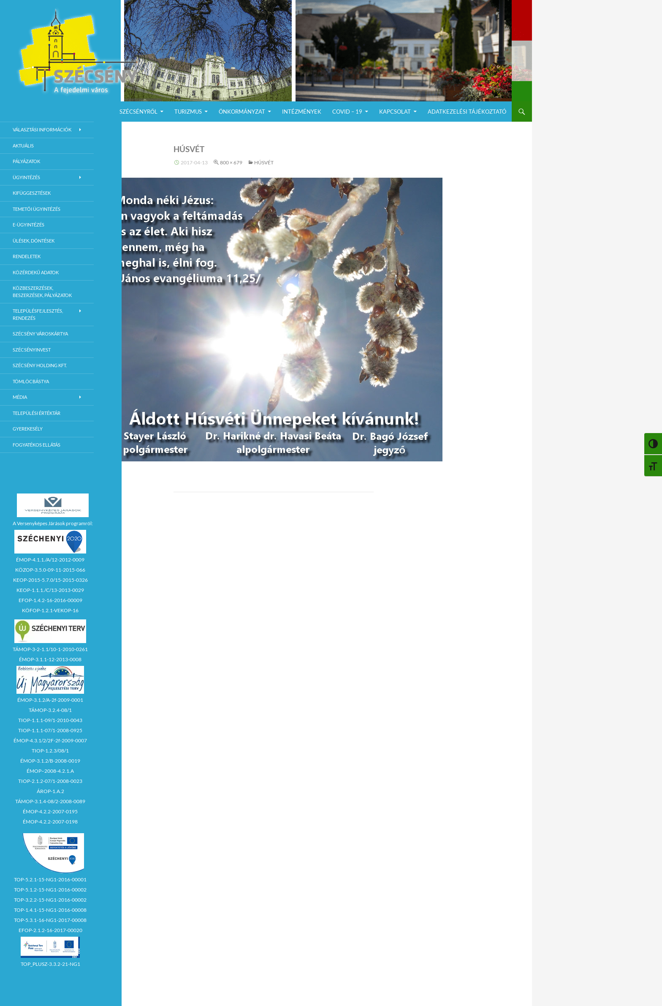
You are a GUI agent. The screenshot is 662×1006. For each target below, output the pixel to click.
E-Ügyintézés (28, 224)
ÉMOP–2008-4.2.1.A (50, 771)
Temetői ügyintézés (36, 209)
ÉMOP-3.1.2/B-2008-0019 (50, 761)
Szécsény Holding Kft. (40, 365)
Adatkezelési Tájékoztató (467, 111)
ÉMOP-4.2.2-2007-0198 (50, 821)
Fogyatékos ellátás (36, 444)
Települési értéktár (36, 413)
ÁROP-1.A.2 (50, 791)
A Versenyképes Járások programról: (53, 523)
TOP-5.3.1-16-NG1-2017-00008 (50, 920)
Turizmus (188, 111)
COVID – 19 (347, 111)
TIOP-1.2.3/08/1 (50, 750)
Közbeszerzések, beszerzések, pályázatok (42, 291)
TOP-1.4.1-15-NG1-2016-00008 (50, 910)
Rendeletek (27, 256)
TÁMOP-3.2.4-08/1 (50, 710)
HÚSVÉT (264, 162)
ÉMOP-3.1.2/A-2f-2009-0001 (50, 700)
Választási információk (42, 129)
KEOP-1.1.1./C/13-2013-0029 (50, 590)
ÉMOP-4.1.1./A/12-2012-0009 (50, 559)
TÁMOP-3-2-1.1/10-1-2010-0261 (50, 649)
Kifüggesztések (32, 193)
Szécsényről (138, 111)
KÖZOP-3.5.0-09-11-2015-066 (50, 570)
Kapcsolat (395, 111)
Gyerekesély (28, 428)
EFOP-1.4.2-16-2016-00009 (50, 600)
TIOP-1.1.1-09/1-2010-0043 (50, 720)
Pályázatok (26, 161)
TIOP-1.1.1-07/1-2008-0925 (50, 730)
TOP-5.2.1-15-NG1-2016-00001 (50, 879)
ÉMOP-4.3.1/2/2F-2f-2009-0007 (50, 740)
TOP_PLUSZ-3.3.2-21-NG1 (50, 964)
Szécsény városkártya (40, 333)
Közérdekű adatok (36, 272)
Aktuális (23, 145)
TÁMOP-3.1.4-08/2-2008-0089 (50, 801)
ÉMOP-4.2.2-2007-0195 (50, 811)
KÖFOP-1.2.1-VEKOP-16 (50, 610)
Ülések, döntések (33, 240)
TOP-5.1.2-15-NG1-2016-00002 (50, 889)
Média (20, 397)
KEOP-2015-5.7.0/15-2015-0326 (50, 580)
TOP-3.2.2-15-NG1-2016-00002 (50, 900)
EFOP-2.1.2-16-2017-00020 (50, 930)
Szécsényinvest (32, 349)
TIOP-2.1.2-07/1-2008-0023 (50, 781)
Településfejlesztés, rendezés (38, 314)
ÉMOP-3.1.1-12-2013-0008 (50, 659)
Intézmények (301, 111)
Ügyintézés (26, 177)
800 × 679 (231, 162)
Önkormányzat (242, 111)
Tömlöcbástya (31, 381)
